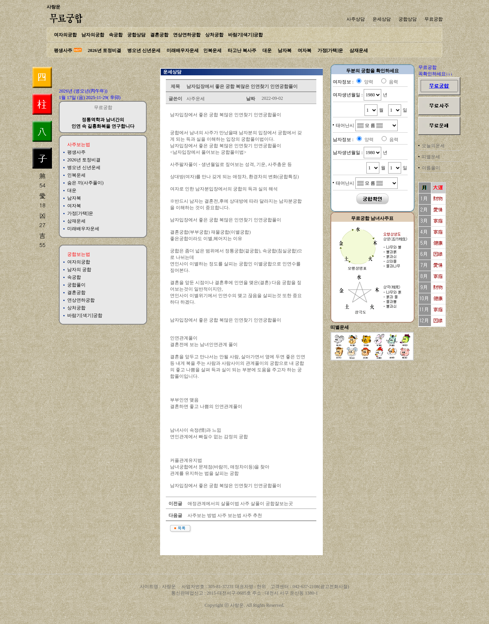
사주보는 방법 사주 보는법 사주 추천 (224, 515)
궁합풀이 (76, 285)
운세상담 (381, 19)
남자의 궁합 (79, 269)
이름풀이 (431, 168)
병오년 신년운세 (143, 50)
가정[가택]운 (330, 50)
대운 (267, 50)
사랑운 (53, 7)
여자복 (304, 50)
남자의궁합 (92, 34)
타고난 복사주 (242, 50)
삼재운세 (359, 50)
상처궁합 (214, 34)
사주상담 (356, 19)
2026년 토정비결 (104, 50)
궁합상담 (407, 19)
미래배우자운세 (183, 50)
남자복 (284, 50)
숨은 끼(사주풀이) (85, 182)
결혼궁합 (159, 34)
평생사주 (63, 50)
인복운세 (212, 50)
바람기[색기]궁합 (245, 34)
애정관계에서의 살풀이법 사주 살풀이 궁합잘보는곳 (239, 503)
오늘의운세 (433, 145)
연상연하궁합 (187, 34)
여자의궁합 (65, 34)
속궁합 (116, 34)
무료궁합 (433, 19)
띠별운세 (431, 156)
